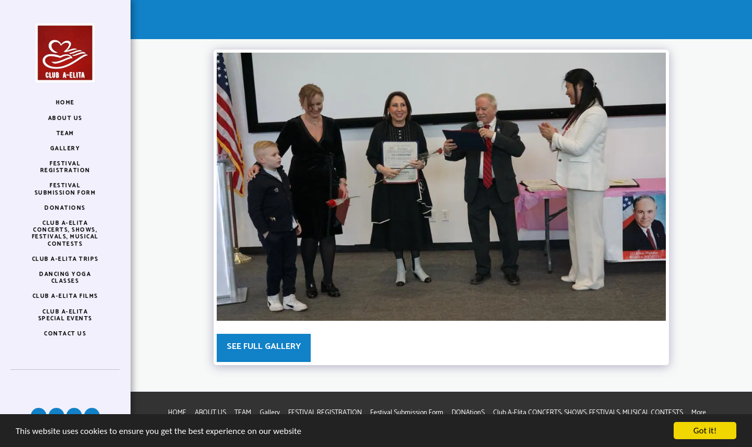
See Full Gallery (264, 347)
